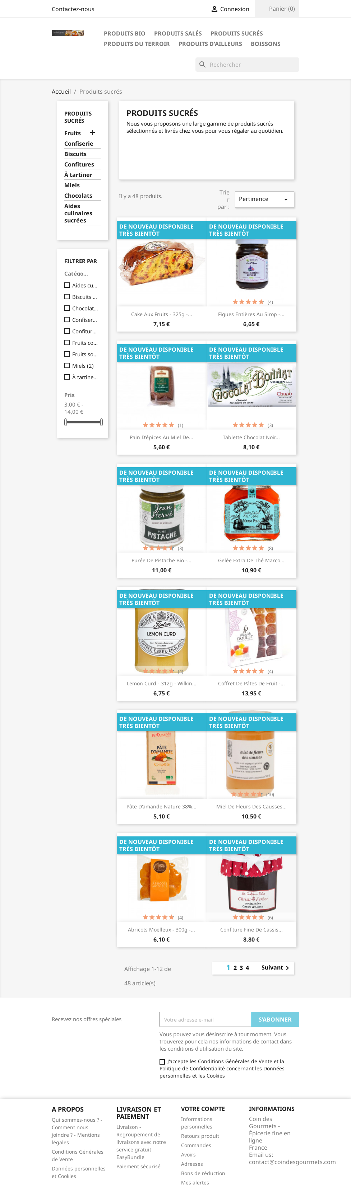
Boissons (266, 44)
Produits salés (178, 33)
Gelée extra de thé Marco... (251, 560)
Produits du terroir (137, 44)
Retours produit (200, 1135)
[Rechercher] (247, 64)
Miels (72, 185)
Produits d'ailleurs (210, 44)
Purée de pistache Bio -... (161, 560)
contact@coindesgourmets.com (292, 1162)
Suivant (277, 968)
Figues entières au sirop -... (251, 314)
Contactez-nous (73, 9)
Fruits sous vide (85, 354)
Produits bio (125, 33)
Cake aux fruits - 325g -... (161, 314)
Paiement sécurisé (138, 1166)
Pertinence (264, 199)
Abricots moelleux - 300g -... (161, 929)
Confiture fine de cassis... (251, 929)
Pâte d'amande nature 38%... (161, 806)
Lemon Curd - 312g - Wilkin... (162, 683)
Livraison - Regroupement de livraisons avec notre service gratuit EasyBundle (141, 1141)
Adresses (192, 1163)
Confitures (79, 164)
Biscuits (75, 154)
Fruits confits (85, 342)
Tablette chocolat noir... (251, 437)
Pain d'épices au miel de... (161, 437)
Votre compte (203, 1109)
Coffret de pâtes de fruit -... (251, 683)
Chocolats (78, 196)
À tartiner (78, 175)
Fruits (72, 133)
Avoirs (188, 1154)
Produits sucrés (237, 33)
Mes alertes (195, 1182)
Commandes (196, 1145)
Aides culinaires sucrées (78, 213)
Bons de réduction (203, 1173)
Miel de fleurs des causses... (251, 806)
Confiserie (78, 143)
